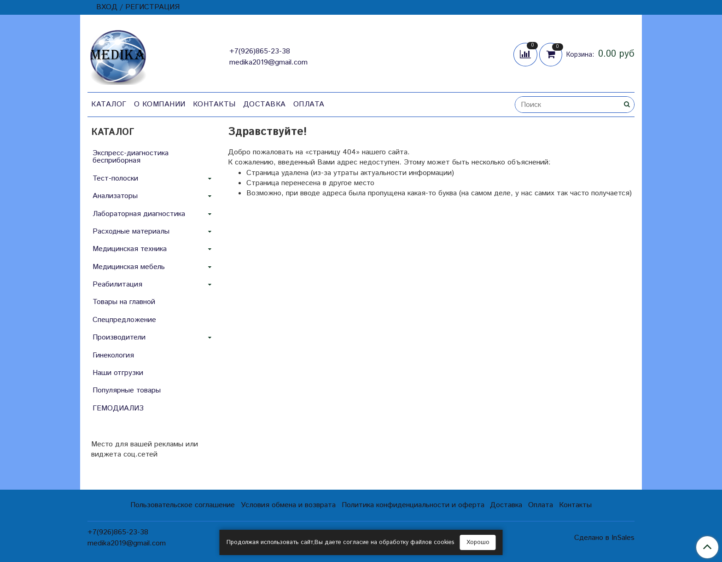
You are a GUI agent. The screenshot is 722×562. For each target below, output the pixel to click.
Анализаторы (115, 196)
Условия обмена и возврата (288, 505)
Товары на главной (124, 302)
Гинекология (113, 355)
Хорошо (477, 542)
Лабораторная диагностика (139, 214)
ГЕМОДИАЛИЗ (118, 408)
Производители (119, 337)
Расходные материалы (131, 231)
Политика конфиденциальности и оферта (413, 505)
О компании (160, 104)
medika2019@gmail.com (268, 62)
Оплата (309, 104)
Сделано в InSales (604, 538)
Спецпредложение (124, 320)
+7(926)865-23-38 (259, 51)
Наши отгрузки (118, 373)
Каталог (109, 104)
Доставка (264, 104)
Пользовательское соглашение (182, 505)
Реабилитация (117, 284)
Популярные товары (127, 390)
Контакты (214, 104)
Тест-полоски (115, 178)
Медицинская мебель (129, 267)
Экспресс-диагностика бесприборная (131, 157)
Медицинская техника (130, 249)
